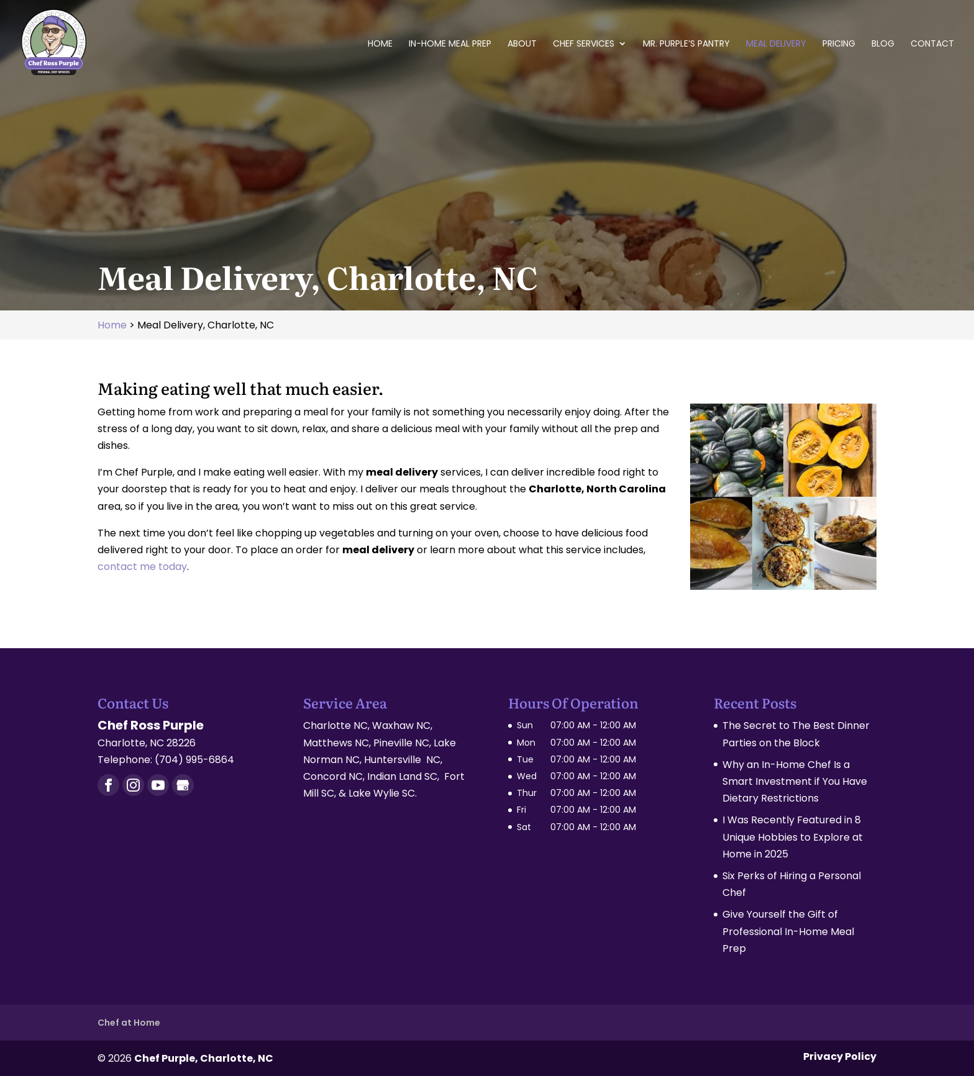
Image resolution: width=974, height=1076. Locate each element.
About (522, 44)
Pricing (838, 44)
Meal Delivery (776, 44)
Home (380, 44)
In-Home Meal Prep (450, 44)
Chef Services (583, 44)
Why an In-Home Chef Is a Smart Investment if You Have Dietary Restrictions (794, 781)
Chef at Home (129, 1022)
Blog (883, 44)
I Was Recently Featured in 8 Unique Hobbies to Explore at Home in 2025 (792, 837)
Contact (932, 44)
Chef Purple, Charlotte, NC (203, 1058)
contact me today (142, 566)
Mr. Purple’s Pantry (686, 44)
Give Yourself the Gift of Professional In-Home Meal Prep (788, 931)
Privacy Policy (839, 1056)
